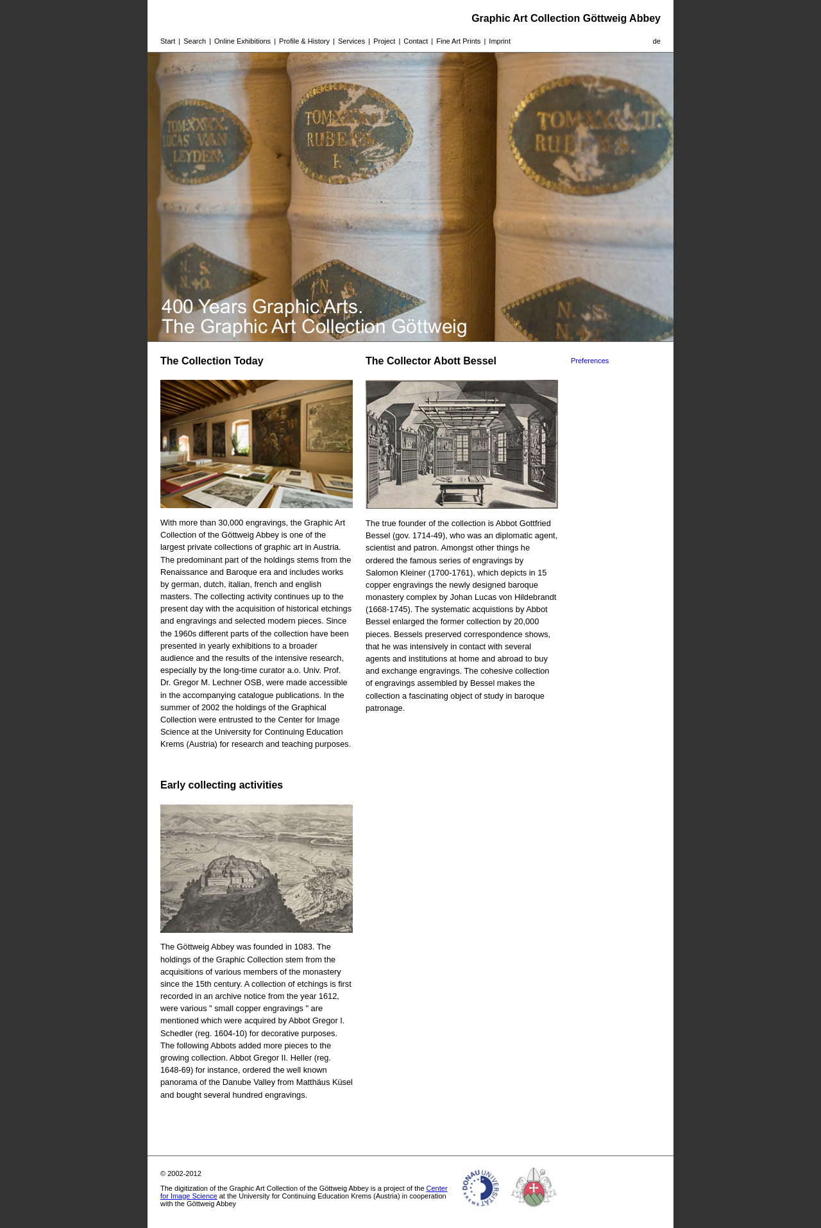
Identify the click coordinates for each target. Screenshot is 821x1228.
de (657, 41)
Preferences (590, 360)
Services (351, 41)
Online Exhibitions (242, 41)
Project (384, 41)
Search (194, 41)
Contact (415, 41)
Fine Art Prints (458, 41)
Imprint (500, 41)
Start (167, 41)
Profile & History (304, 41)
